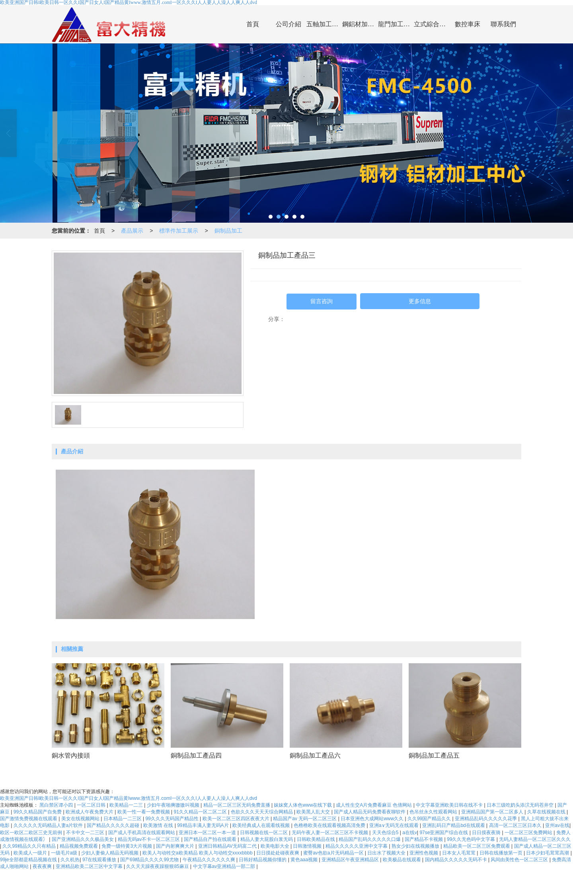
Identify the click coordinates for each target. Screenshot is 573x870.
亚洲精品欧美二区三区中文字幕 (90, 866)
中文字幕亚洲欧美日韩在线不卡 (450, 805)
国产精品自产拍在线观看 (211, 839)
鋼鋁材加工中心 (360, 24)
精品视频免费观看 (79, 846)
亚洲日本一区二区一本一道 (208, 832)
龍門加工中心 (396, 24)
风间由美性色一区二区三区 (520, 859)
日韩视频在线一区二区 (264, 832)
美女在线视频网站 (81, 818)
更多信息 (420, 301)
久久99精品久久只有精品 (29, 846)
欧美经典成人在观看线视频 (261, 825)
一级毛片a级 (65, 853)
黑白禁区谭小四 (56, 805)
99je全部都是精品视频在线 (29, 859)
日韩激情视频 (308, 846)
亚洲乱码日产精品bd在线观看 (454, 825)
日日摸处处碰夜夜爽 (278, 853)
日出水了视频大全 (387, 853)
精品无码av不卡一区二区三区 (149, 839)
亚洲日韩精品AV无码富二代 (228, 846)
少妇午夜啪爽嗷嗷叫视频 (174, 805)
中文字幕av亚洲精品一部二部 (225, 866)
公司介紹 (288, 24)
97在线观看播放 (100, 859)
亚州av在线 (557, 825)
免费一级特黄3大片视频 (127, 846)
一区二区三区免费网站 (529, 832)
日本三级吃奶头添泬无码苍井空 (521, 805)
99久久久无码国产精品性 (172, 818)
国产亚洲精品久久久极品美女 (83, 839)
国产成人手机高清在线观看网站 (142, 832)
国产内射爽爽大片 (175, 846)
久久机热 (70, 859)
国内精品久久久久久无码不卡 (456, 859)
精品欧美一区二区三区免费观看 (477, 846)
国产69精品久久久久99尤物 (150, 859)
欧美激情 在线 (159, 825)
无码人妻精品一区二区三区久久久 (535, 839)
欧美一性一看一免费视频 (144, 812)
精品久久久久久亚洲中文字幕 (357, 846)
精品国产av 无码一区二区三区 (305, 818)
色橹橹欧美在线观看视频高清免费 (330, 825)
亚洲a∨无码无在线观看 (394, 825)
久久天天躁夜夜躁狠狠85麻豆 (158, 866)
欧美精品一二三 (126, 805)
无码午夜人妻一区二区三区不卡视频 (330, 832)
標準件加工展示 (178, 230)
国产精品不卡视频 (424, 839)
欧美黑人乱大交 (313, 812)
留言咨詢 (321, 301)
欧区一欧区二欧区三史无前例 (31, 832)
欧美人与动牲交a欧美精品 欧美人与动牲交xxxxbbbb (198, 853)
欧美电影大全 (275, 846)
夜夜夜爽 (43, 866)
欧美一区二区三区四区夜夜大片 (237, 818)
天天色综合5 (386, 832)
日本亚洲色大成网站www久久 (373, 818)
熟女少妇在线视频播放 (416, 846)
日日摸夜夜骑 (487, 832)
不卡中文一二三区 (85, 832)
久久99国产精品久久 (429, 818)
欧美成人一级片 (31, 853)
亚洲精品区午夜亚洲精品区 (351, 859)
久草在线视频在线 (547, 812)
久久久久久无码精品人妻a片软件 (49, 825)
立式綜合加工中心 (432, 24)
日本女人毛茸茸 (459, 853)
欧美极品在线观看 (402, 859)
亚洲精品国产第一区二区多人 (492, 812)
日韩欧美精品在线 (316, 839)
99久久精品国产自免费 (38, 812)
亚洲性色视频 (424, 853)
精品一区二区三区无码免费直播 (237, 805)
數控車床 (467, 24)
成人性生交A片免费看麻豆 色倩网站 (374, 805)
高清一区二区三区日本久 (516, 825)
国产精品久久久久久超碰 (113, 825)
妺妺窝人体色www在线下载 (303, 805)
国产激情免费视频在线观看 (29, 818)
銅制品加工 (228, 230)
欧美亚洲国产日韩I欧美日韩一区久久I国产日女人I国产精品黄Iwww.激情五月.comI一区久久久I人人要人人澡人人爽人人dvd (128, 798)
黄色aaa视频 (304, 859)
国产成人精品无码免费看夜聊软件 (370, 812)
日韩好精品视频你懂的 (263, 859)
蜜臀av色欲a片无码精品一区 (334, 853)
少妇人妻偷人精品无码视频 (110, 853)
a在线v (409, 832)
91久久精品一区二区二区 (201, 812)
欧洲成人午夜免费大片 (90, 812)
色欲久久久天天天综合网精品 (262, 812)
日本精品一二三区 (123, 818)
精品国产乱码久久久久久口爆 (370, 839)
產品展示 (132, 230)
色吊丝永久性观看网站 (433, 812)
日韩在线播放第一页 (501, 853)
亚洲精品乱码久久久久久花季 (486, 818)
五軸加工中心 (324, 24)
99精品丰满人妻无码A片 (203, 825)
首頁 (252, 24)
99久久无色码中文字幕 (472, 839)
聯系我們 (503, 24)
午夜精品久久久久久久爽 (209, 859)
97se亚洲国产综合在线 (444, 832)
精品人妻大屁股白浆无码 (267, 839)
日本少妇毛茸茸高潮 (548, 853)
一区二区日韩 (92, 805)
